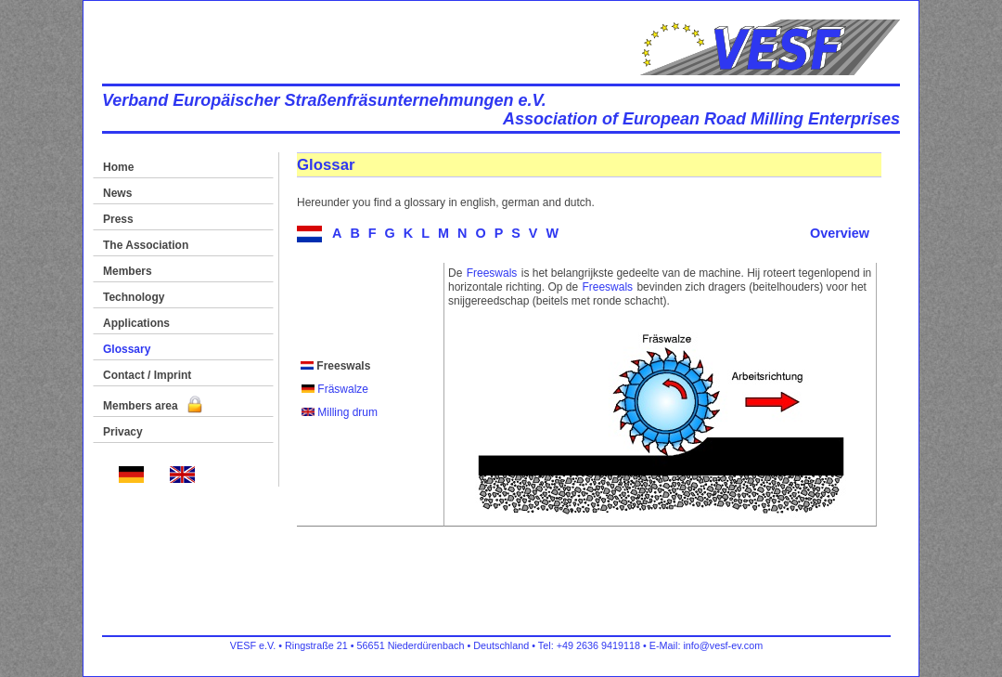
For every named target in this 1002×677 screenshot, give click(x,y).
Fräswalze (335, 389)
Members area (152, 405)
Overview (839, 233)
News (117, 193)
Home (118, 167)
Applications (136, 323)
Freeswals (492, 273)
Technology (133, 297)
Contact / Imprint (147, 375)
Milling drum (340, 412)
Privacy (123, 431)
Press (118, 219)
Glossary (126, 349)
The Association (145, 245)
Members (127, 271)
